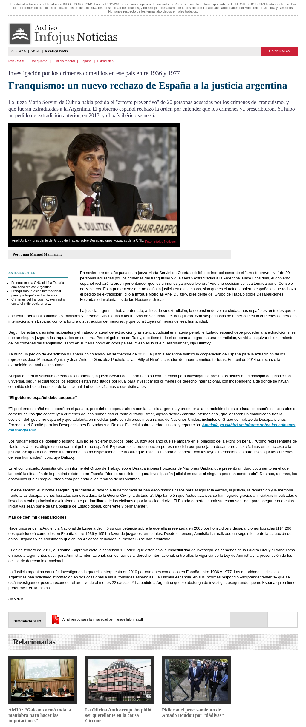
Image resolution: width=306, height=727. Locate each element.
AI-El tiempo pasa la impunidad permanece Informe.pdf (102, 619)
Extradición (105, 61)
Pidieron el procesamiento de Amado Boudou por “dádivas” (193, 712)
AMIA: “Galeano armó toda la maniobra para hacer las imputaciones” (39, 715)
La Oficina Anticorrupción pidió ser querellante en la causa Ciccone (118, 715)
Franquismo (38, 61)
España (85, 61)
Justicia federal (64, 61)
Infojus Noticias (68, 34)
